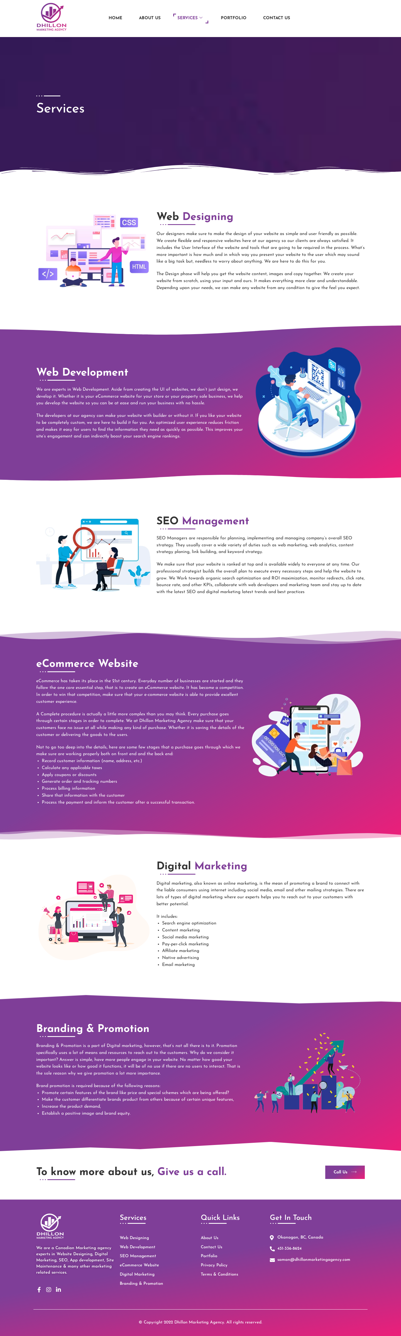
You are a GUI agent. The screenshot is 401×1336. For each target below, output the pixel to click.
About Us (150, 16)
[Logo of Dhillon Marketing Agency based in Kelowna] (51, 15)
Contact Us (276, 16)
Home (115, 16)
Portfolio (233, 16)
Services (189, 16)
